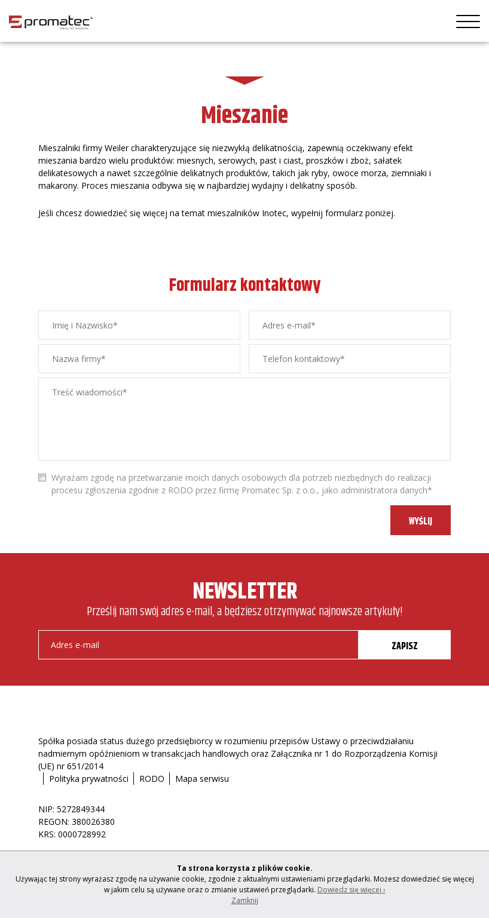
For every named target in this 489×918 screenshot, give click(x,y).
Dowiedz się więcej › (351, 890)
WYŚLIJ (420, 521)
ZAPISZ (405, 646)
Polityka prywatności (89, 778)
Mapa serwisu (202, 778)
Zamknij (244, 900)
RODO (151, 778)
